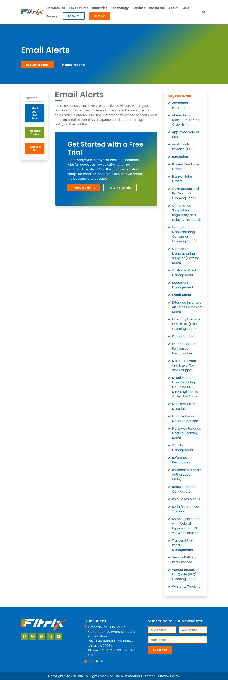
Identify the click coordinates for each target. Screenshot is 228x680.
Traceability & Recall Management (182, 545)
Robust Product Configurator (184, 489)
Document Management (182, 285)
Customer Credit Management (185, 272)
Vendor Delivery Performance (184, 559)
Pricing (51, 16)
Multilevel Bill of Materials (183, 406)
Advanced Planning (180, 105)
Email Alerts (181, 295)
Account (73, 16)
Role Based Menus (186, 499)
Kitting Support (183, 336)
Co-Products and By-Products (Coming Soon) (185, 193)
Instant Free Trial (73, 65)
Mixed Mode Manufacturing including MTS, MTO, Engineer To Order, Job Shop (185, 387)
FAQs (185, 8)
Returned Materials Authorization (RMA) (186, 474)
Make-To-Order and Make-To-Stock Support (184, 365)
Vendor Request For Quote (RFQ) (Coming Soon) (184, 574)
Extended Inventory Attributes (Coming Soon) (187, 307)
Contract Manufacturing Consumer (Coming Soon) (184, 234)
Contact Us (35, 148)
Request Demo (35, 132)
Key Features (78, 8)
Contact (99, 16)
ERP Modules (55, 8)
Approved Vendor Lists (185, 134)
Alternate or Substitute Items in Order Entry (186, 120)
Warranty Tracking (186, 586)
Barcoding (180, 156)
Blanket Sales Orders (182, 178)
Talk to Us (96, 661)
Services (138, 8)
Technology (120, 8)
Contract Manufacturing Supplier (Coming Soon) (185, 256)
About (173, 8)
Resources (157, 8)
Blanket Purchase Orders (185, 166)
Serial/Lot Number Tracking (186, 509)
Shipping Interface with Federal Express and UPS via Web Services (186, 526)
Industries (99, 8)
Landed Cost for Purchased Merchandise (184, 348)
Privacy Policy (168, 676)
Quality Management (182, 447)
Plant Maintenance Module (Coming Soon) (186, 433)
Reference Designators (181, 460)
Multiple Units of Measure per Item (185, 418)
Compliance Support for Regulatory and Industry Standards (186, 212)
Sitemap (149, 676)
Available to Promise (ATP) (183, 146)
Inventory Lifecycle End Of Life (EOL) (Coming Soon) (186, 324)
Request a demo (37, 65)
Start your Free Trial (34, 113)
